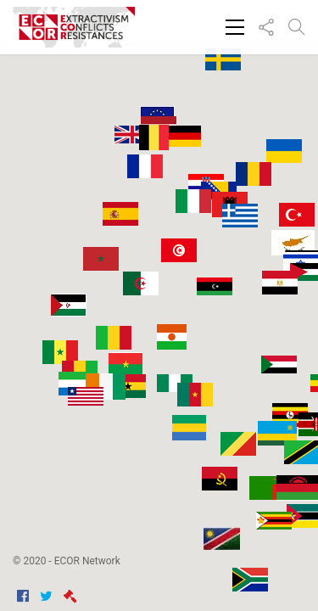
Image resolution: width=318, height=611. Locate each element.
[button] (243, 367)
